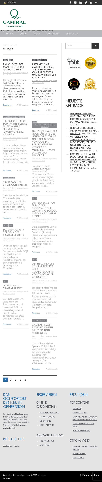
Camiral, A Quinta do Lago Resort (15, 73)
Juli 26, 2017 (8, 75)
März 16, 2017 (38, 83)
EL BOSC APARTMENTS (81, 430)
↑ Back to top (89, 475)
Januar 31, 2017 (38, 167)
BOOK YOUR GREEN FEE (49, 413)
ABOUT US (77, 409)
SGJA (11, 60)
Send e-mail (45, 445)
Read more (7, 105)
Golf (6, 60)
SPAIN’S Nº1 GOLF (80, 413)
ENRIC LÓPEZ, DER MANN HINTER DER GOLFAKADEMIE (13, 67)
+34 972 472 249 (47, 441)
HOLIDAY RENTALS (47, 425)
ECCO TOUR (37, 60)
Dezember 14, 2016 (40, 228)
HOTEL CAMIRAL (79, 454)
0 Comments (22, 105)
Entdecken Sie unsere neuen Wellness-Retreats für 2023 (84, 131)
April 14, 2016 (38, 289)
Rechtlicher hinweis (11, 446)
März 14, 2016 (38, 345)
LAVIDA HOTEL (45, 421)
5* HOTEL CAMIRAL (47, 417)
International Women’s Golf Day (44, 131)
